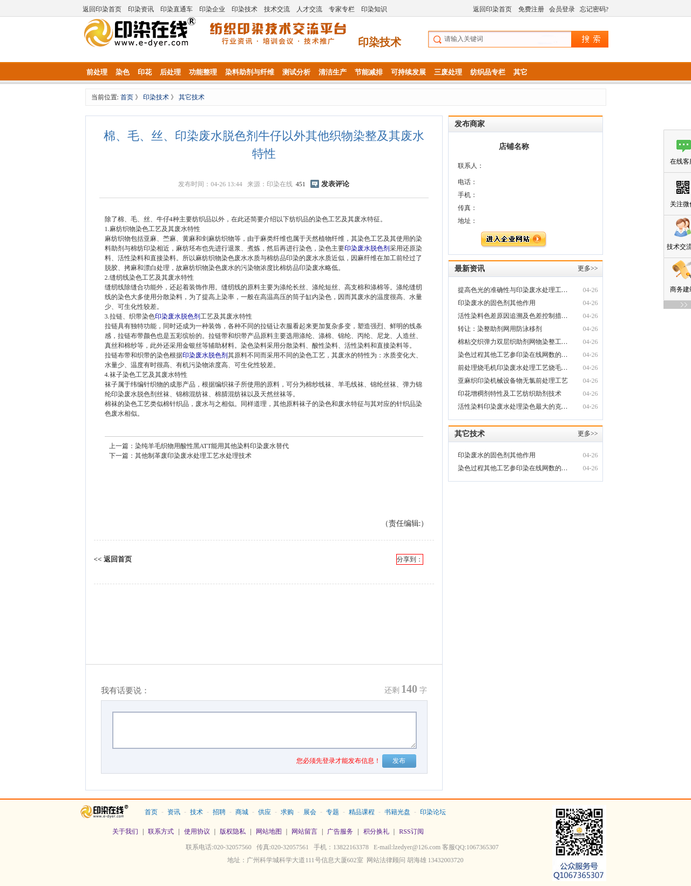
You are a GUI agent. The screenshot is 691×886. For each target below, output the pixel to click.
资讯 (173, 812)
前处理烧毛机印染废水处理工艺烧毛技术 (514, 367)
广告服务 (340, 831)
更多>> (588, 268)
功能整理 (203, 72)
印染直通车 (176, 9)
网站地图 (269, 831)
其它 (520, 72)
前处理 (96, 72)
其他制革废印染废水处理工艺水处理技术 (193, 455)
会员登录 (562, 9)
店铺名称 (514, 147)
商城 (241, 812)
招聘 (219, 812)
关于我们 (125, 831)
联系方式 (161, 831)
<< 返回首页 (113, 559)
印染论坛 (433, 812)
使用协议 (197, 831)
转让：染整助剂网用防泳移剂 (500, 329)
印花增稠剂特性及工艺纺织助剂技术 (509, 393)
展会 (309, 812)
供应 (264, 812)
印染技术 (245, 9)
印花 (145, 72)
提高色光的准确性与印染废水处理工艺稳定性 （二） (514, 290)
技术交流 (277, 9)
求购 (287, 812)
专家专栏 (342, 9)
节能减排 (369, 72)
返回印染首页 (102, 9)
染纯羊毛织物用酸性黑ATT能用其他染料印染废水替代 (212, 446)
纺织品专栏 (487, 72)
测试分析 (296, 72)
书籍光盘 (397, 812)
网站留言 (304, 831)
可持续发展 (408, 72)
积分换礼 (376, 831)
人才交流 (309, 9)
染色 (123, 72)
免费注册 (531, 9)
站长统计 (345, 876)
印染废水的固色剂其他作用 (497, 303)
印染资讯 (141, 9)
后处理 (170, 72)
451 (301, 184)
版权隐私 (233, 831)
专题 (332, 812)
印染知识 (374, 9)
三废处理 (448, 72)
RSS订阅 (411, 831)
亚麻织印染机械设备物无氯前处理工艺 (513, 380)
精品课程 (362, 812)
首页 (127, 97)
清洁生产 (333, 72)
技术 (196, 812)
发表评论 (335, 184)
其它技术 (192, 97)
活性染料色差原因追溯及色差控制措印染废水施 (514, 316)
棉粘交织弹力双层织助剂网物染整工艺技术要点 (514, 342)
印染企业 (212, 9)
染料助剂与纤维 (249, 72)
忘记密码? (594, 9)
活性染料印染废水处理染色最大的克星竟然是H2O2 (514, 406)
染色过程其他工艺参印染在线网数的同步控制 (514, 355)
